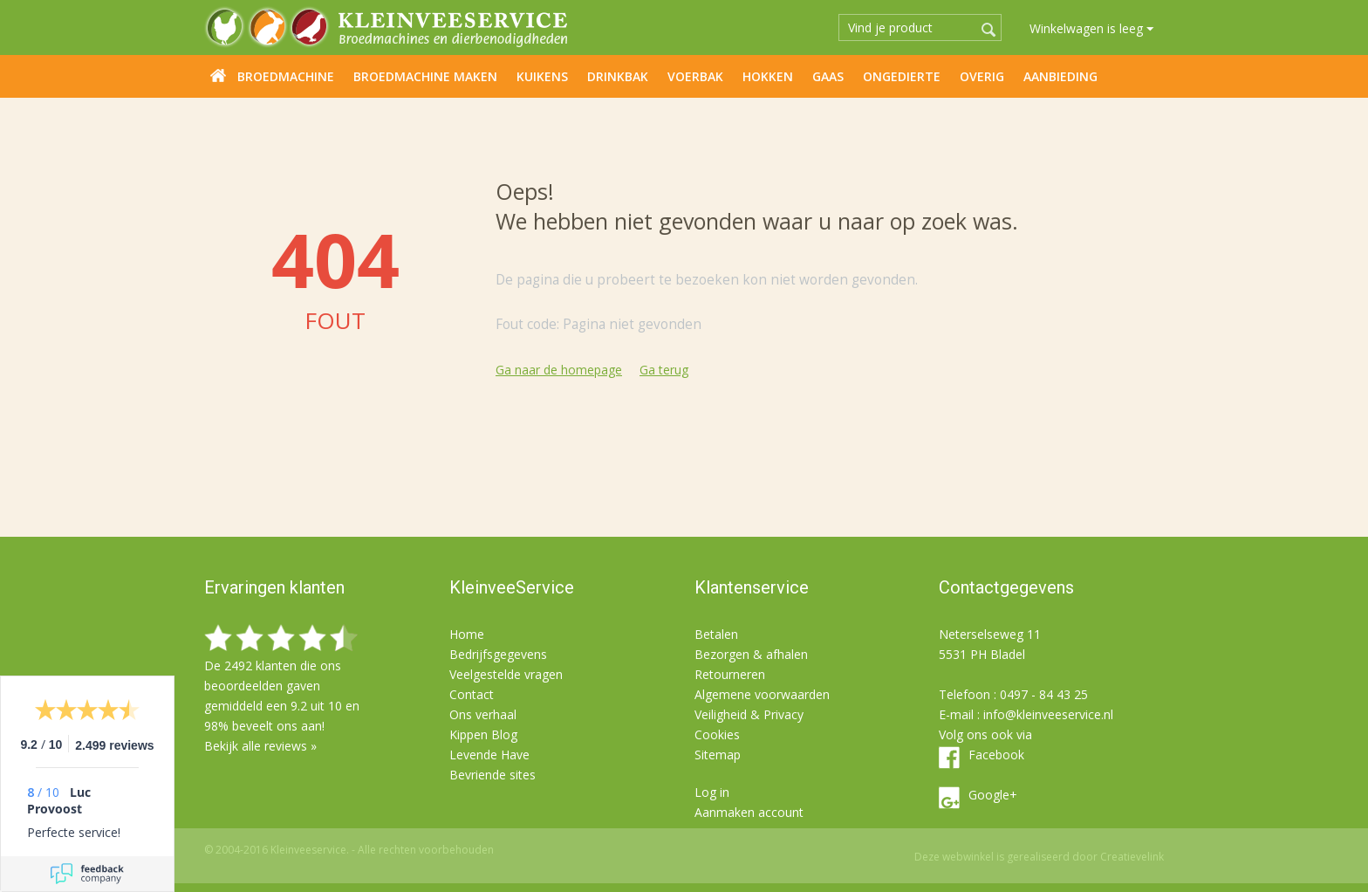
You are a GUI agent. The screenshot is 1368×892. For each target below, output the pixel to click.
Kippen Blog (483, 734)
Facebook (996, 754)
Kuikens (542, 76)
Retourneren (729, 674)
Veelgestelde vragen (506, 674)
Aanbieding (1060, 76)
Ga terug (664, 369)
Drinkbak (617, 76)
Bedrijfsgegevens (498, 654)
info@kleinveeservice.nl (1048, 714)
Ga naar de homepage (559, 369)
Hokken (767, 76)
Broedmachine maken (425, 76)
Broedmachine (285, 76)
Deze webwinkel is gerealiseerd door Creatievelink (1039, 856)
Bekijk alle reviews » (260, 746)
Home (218, 75)
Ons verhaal (482, 714)
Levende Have (489, 754)
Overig (982, 76)
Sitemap (717, 754)
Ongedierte (901, 76)
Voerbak (695, 76)
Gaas (828, 76)
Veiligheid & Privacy (749, 714)
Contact (471, 694)
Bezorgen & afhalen (751, 654)
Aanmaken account (749, 812)
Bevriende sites (492, 774)
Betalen (716, 634)
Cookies (717, 734)
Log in (711, 792)
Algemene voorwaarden (762, 694)
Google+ (992, 794)
